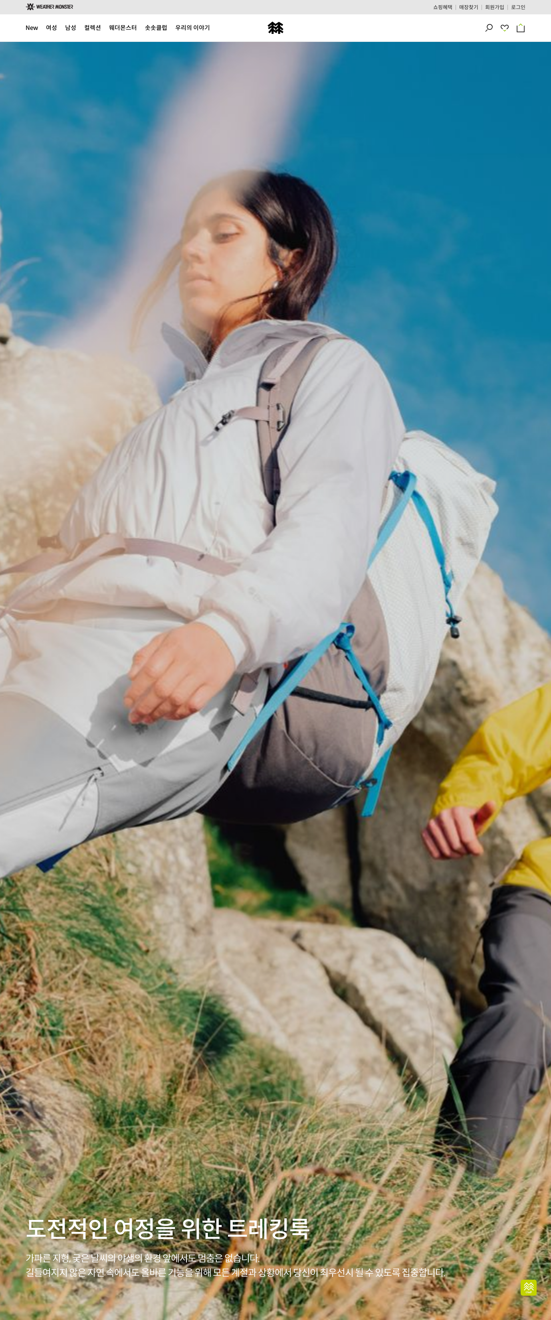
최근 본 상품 (508, 28)
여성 (51, 28)
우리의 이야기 (192, 28)
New (32, 28)
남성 (70, 28)
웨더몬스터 (123, 28)
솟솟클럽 (156, 28)
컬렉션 (92, 28)
